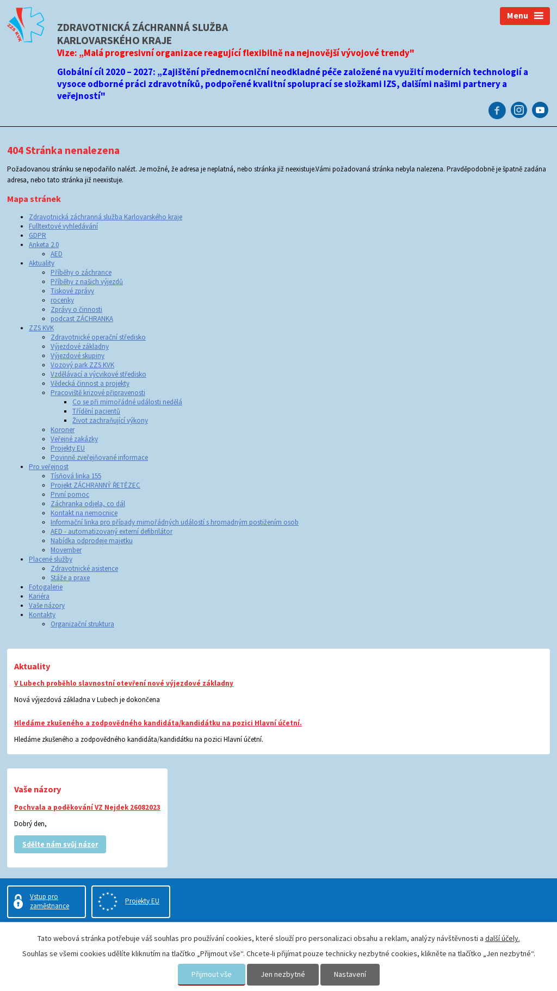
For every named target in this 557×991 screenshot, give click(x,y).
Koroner (63, 429)
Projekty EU (68, 448)
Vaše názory (47, 605)
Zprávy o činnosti (76, 309)
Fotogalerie (46, 587)
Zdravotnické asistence (84, 568)
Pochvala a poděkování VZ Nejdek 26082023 (87, 807)
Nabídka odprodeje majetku (92, 540)
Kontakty (42, 614)
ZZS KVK (41, 328)
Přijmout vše (211, 974)
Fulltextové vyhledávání (63, 226)
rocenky (62, 300)
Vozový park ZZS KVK (82, 365)
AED (57, 253)
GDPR (37, 235)
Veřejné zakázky (74, 439)
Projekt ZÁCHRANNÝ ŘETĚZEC (95, 485)
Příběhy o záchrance (81, 272)
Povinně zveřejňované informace (99, 457)
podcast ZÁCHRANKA (82, 318)
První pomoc (70, 494)
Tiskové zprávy (72, 291)
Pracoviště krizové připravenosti (98, 392)
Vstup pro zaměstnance (49, 901)
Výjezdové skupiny (77, 355)
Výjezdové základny (80, 346)
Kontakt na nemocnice (84, 513)
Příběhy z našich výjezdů (87, 281)
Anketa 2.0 (44, 244)
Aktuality (41, 263)
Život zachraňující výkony (110, 420)
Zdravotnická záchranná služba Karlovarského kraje (105, 216)
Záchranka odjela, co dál (88, 503)
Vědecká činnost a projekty (90, 383)
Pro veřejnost (49, 466)
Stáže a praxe (70, 577)
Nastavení (350, 974)
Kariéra (39, 596)
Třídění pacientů (96, 411)
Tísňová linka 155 (76, 476)
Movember (66, 550)
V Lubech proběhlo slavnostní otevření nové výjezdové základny (123, 683)
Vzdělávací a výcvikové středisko (98, 374)
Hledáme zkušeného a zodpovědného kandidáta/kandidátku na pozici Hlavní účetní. (158, 723)
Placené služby (50, 559)
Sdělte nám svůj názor (60, 844)
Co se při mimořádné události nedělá (127, 402)
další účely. (502, 938)
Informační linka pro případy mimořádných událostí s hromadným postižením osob (175, 522)
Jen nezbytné (283, 974)
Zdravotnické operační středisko (98, 337)
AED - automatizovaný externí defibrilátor (111, 531)
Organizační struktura (82, 624)
